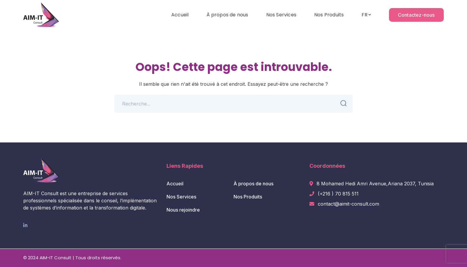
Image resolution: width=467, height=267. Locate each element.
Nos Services (181, 197)
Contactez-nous (416, 15)
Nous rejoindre (183, 210)
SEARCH (342, 103)
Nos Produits (248, 197)
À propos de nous (253, 184)
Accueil (174, 184)
